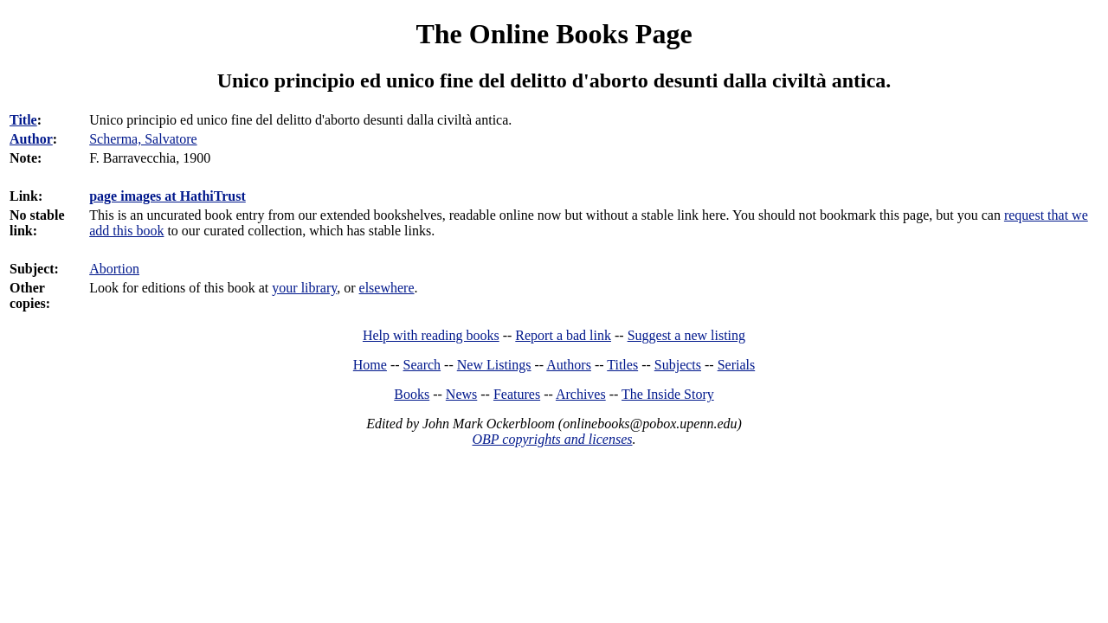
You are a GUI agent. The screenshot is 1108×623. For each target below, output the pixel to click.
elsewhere (387, 287)
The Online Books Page (554, 33)
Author (31, 139)
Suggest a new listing (686, 335)
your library (304, 287)
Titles (622, 364)
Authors (568, 364)
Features (516, 394)
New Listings (494, 364)
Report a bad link (563, 335)
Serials (737, 364)
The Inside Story (668, 394)
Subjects (677, 364)
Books (411, 394)
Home (370, 364)
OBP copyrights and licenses (552, 439)
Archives (581, 394)
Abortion (114, 268)
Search (422, 364)
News (461, 394)
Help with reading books (431, 335)
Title (23, 119)
